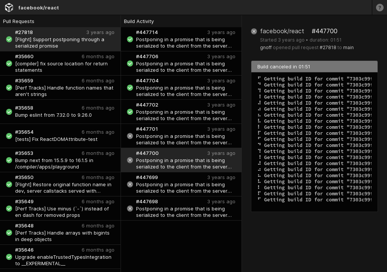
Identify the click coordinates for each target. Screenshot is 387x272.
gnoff (266, 47)
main (348, 47)
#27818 (328, 47)
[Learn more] (379, 7)
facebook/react (38, 8)
